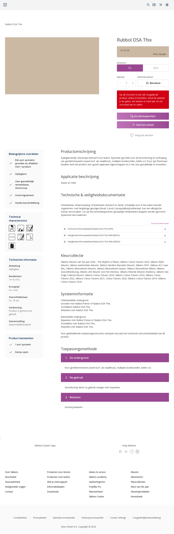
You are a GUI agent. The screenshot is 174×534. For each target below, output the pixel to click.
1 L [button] (130, 68)
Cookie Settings (118, 517)
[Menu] (5, 4)
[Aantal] (126, 83)
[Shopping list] (154, 5)
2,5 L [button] (156, 68)
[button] (167, 5)
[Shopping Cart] (161, 5)
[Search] (148, 5)
